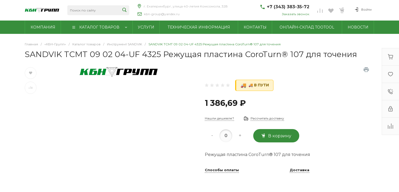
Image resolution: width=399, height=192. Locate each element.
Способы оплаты (222, 170)
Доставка (299, 170)
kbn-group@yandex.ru (162, 14)
